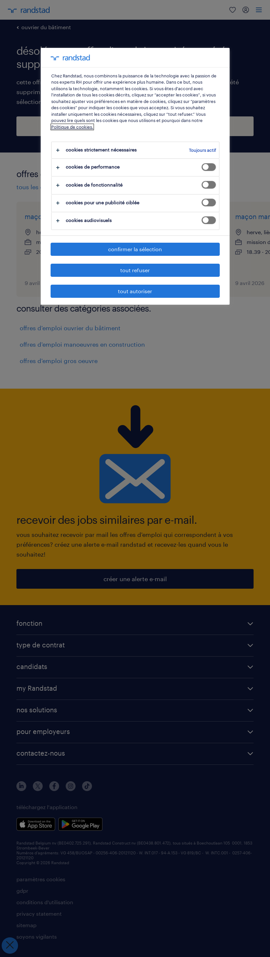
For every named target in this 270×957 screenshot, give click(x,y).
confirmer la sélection (135, 249)
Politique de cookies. (72, 127)
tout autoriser (135, 291)
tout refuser (135, 270)
